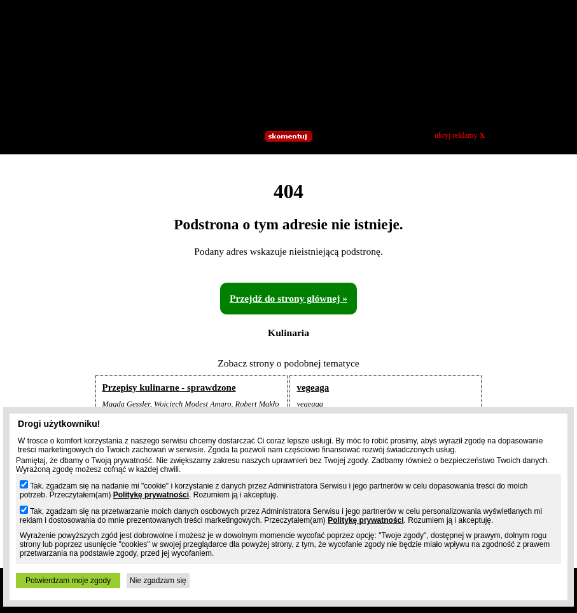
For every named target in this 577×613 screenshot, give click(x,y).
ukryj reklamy (459, 135)
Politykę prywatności (151, 494)
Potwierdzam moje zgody (68, 580)
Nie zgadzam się (158, 580)
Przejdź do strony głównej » (288, 298)
